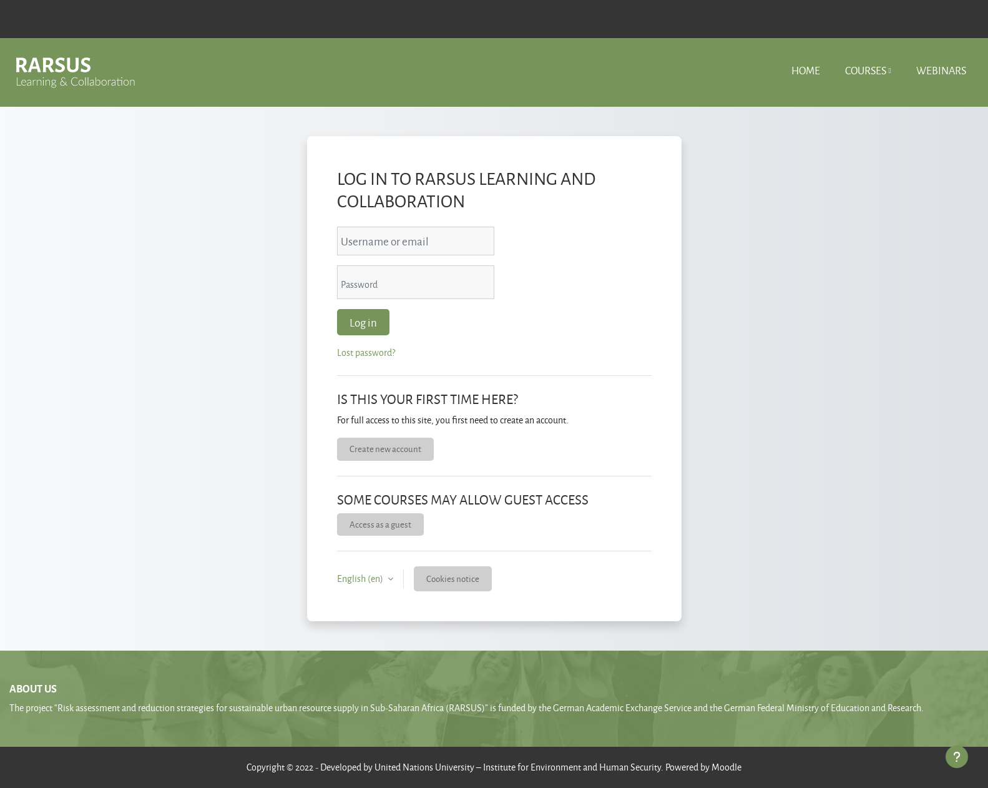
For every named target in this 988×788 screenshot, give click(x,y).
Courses (865, 70)
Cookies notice (452, 578)
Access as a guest (380, 524)
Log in (363, 322)
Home (805, 70)
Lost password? (366, 352)
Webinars (941, 70)
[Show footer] (957, 757)
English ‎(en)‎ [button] (361, 578)
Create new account (385, 449)
